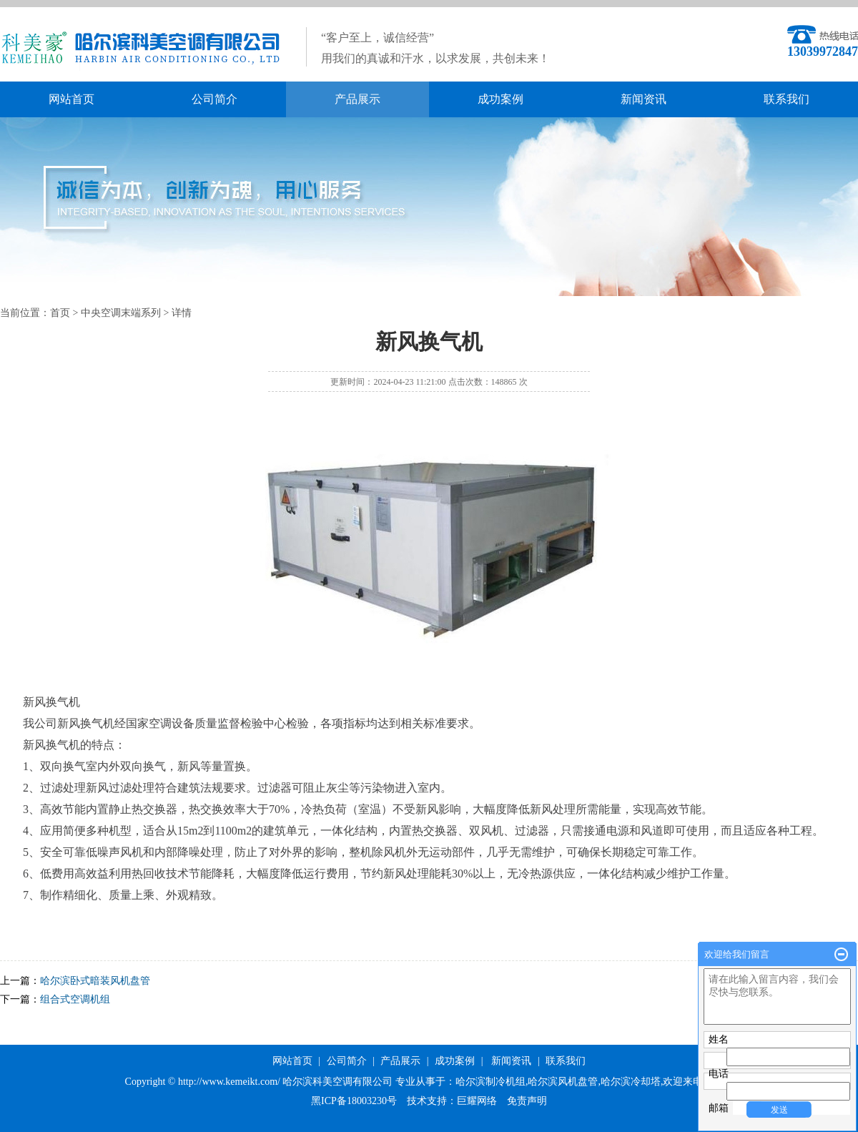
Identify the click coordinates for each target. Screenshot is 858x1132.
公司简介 (214, 99)
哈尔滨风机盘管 (563, 1081)
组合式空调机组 (75, 999)
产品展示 (357, 99)
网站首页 (71, 99)
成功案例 (500, 99)
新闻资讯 (643, 99)
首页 (60, 312)
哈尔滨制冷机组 (490, 1081)
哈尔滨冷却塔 (631, 1081)
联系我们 (786, 99)
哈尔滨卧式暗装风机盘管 (95, 980)
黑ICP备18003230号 (354, 1101)
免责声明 (527, 1101)
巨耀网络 (477, 1101)
